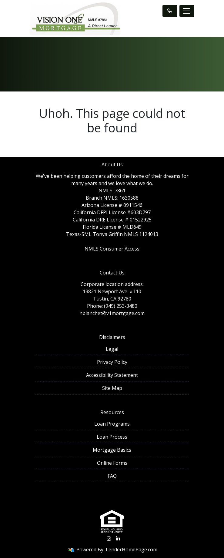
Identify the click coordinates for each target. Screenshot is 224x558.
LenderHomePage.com (131, 549)
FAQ (112, 476)
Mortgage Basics (112, 450)
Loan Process (112, 436)
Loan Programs (112, 423)
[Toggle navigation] (186, 11)
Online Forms (112, 463)
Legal (112, 349)
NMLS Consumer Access (112, 248)
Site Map (112, 388)
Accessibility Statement (112, 375)
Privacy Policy (112, 362)
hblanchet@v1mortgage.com (112, 313)
